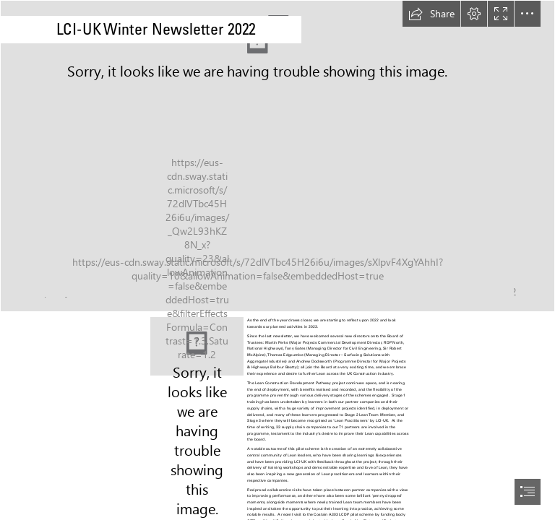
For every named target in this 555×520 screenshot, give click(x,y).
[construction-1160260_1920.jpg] (277, 156)
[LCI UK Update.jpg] (197, 346)
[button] (431, 14)
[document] (277, 260)
